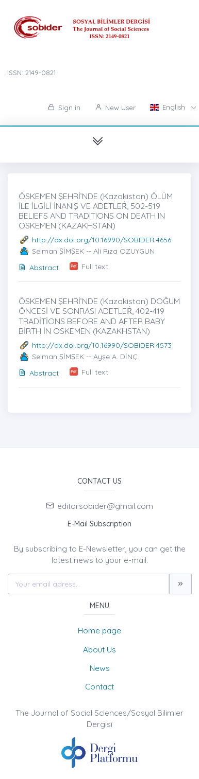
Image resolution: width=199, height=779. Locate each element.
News (100, 668)
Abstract (39, 267)
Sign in (64, 107)
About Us (99, 649)
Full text (94, 266)
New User (115, 107)
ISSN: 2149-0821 (31, 72)
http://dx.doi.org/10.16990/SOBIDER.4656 (101, 239)
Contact (99, 687)
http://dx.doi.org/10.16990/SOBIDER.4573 (102, 345)
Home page (99, 630)
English (168, 107)
